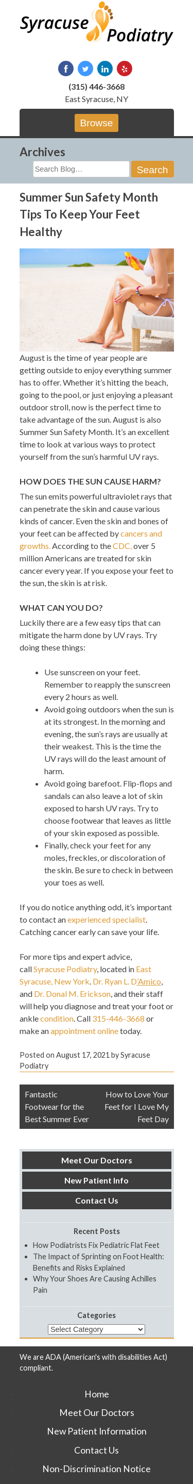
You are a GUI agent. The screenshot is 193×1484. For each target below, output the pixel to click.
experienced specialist (106, 919)
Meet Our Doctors (96, 1160)
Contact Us (96, 1200)
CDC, (123, 546)
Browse (96, 123)
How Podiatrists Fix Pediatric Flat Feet (96, 1245)
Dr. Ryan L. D (127, 981)
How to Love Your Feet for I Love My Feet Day (136, 1106)
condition (57, 1018)
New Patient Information (97, 1431)
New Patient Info (96, 1180)
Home (96, 1394)
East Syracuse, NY (96, 99)
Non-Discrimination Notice (96, 1468)
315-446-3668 (118, 1018)
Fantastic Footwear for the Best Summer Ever (57, 1106)
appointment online (84, 1031)
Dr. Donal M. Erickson (72, 993)
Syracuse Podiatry (65, 969)
